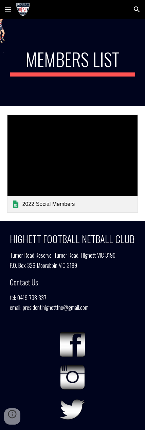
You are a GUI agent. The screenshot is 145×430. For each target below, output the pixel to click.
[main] (72, 62)
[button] (8, 9)
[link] (72, 163)
